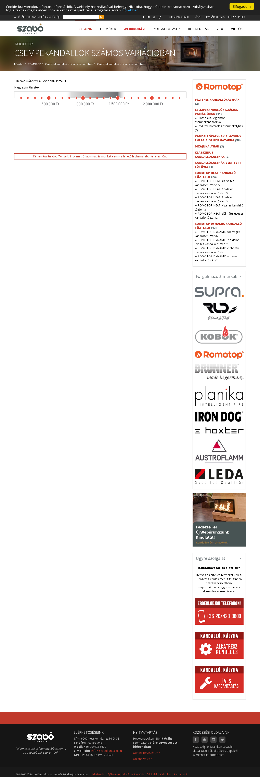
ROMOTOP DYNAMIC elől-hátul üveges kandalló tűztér (217, 250)
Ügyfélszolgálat (219, 558)
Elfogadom (242, 6)
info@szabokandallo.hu (106, 751)
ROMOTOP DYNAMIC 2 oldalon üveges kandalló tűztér (217, 242)
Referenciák (198, 29)
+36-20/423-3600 (178, 17)
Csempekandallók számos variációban (69, 64)
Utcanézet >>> (142, 759)
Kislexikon (165, 774)
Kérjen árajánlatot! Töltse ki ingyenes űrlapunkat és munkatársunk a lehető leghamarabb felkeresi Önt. (100, 156)
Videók (237, 29)
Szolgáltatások (166, 29)
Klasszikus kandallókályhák (210, 154)
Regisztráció (236, 17)
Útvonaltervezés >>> (146, 753)
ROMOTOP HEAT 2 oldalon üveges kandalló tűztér (214, 191)
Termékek (107, 29)
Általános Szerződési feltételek (139, 774)
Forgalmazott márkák (219, 276)
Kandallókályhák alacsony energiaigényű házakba (218, 138)
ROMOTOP (34, 64)
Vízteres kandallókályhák (217, 99)
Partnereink (180, 774)
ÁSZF (198, 17)
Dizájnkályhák (207, 146)
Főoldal (18, 64)
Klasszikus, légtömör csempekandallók (210, 120)
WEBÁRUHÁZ (134, 29)
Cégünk (85, 29)
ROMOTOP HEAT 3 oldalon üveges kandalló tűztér (214, 199)
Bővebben (130, 10)
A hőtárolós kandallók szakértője (37, 17)
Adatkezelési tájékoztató (106, 774)
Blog (220, 29)
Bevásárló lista (215, 17)
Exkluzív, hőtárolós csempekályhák (220, 126)
